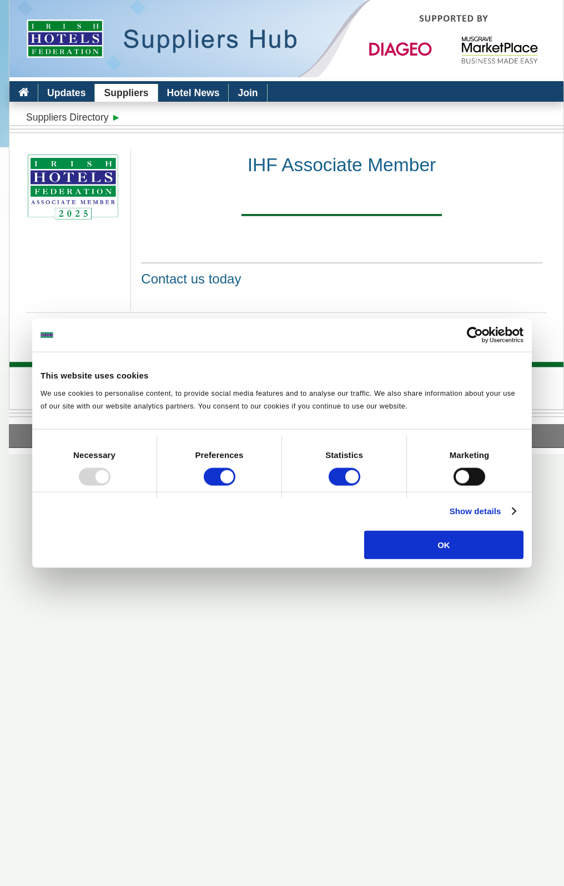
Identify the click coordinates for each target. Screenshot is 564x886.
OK (443, 544)
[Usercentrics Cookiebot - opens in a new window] (474, 335)
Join (248, 92)
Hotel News (193, 92)
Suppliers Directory (67, 117)
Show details (475, 511)
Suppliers (126, 92)
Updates (66, 92)
